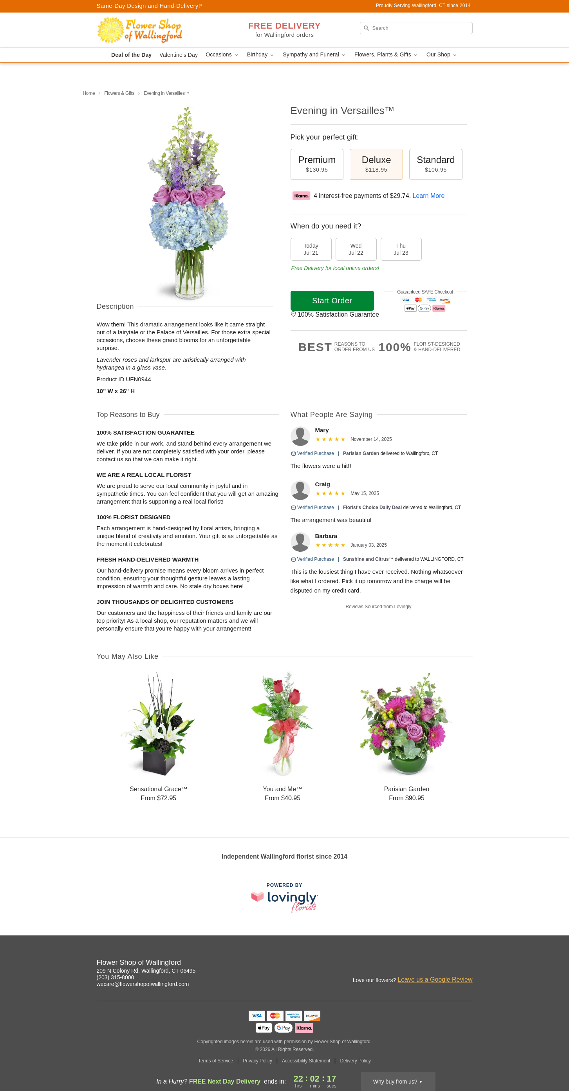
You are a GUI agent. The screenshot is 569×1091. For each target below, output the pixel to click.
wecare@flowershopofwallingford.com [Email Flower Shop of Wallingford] (143, 984)
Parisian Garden (361, 453)
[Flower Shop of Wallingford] (153, 30)
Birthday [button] (261, 54)
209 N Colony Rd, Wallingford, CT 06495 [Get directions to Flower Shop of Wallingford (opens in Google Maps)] (146, 971)
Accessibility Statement (306, 1060)
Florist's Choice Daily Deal (372, 507)
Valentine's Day (178, 55)
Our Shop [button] (442, 54)
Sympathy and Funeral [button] (315, 54)
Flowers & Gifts (119, 93)
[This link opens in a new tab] (284, 898)
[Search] (416, 28)
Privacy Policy (257, 1060)
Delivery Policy (355, 1060)
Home (89, 93)
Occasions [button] (222, 54)
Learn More (429, 195)
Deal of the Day (131, 55)
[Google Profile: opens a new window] (467, 963)
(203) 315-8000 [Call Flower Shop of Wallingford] (115, 977)
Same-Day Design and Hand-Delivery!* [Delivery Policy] (150, 5)
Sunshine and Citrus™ (368, 559)
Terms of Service (215, 1060)
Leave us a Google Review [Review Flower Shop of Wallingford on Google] (434, 979)
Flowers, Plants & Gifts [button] (386, 54)
